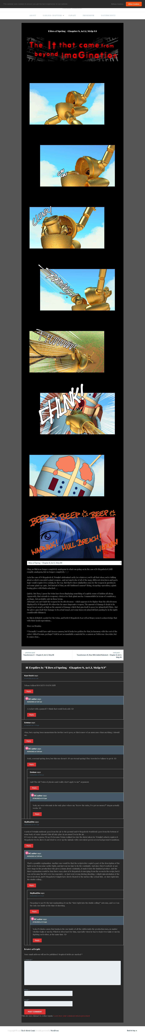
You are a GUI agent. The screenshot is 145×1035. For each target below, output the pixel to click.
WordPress (55, 1031)
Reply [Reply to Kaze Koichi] (29, 691)
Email (26, 1000)
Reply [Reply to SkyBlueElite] (29, 846)
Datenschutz (108, 15)
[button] (68, 4)
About (32, 15)
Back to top (132, 1031)
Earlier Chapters (53, 15)
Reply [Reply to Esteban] (29, 741)
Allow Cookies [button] (133, 4)
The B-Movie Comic (28, 1031)
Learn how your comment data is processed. (71, 1016)
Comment (28, 960)
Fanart (72, 15)
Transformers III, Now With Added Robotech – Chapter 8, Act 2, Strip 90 (98, 654)
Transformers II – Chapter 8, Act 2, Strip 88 (47, 653)
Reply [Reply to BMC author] (31, 715)
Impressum (88, 15)
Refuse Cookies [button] (117, 4)
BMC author (32, 699)
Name (27, 990)
